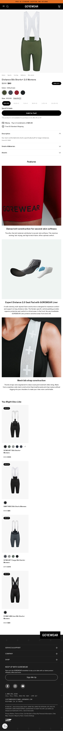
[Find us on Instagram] (15, 686)
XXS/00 (6, 103)
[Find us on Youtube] (23, 686)
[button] (10, 92)
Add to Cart (31, 113)
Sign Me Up (31, 677)
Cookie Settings (29, 716)
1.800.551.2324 (11, 694)
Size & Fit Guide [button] (7, 108)
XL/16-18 (54, 103)
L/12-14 (44, 103)
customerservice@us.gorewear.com (18, 699)
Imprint (11, 716)
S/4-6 (25, 103)
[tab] (31, 133)
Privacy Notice (9, 713)
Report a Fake (19, 716)
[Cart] (59, 6)
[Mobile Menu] (4, 6)
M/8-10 (34, 103)
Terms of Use (19, 713)
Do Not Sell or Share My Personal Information (38, 713)
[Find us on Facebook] (7, 686)
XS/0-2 (16, 103)
